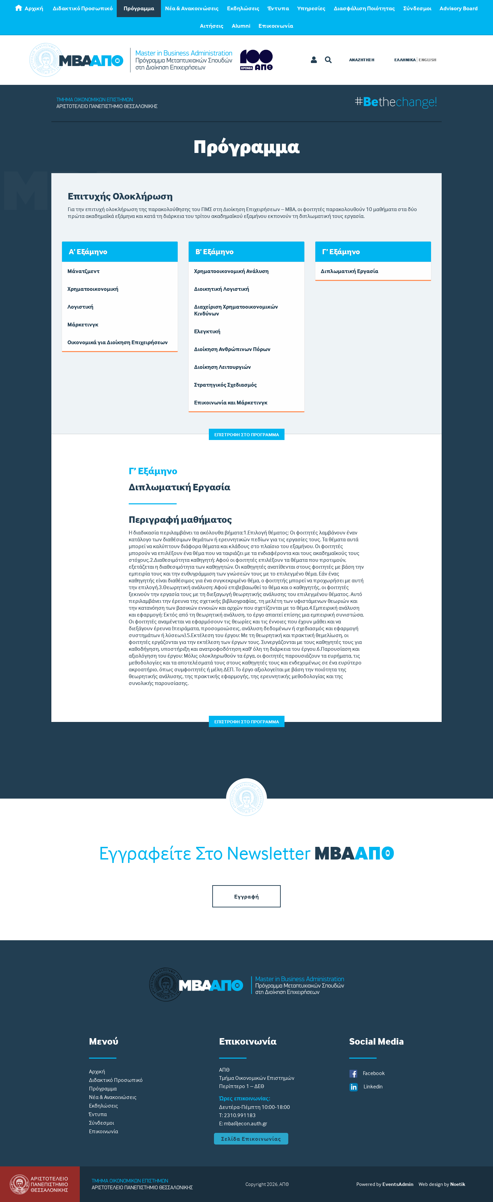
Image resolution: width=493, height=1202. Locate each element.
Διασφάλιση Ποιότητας (364, 8)
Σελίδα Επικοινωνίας (251, 1138)
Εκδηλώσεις (243, 8)
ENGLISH (428, 59)
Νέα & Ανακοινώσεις (192, 8)
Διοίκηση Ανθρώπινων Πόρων (232, 349)
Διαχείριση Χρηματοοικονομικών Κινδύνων (236, 310)
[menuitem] (30, 8)
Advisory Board (459, 8)
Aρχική (29, 8)
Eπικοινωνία (275, 25)
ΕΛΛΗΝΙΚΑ (405, 59)
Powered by (368, 1184)
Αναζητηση (362, 59)
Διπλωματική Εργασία (349, 271)
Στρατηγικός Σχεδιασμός (225, 384)
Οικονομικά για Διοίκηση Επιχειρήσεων (117, 342)
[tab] (120, 251)
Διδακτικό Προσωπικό (83, 8)
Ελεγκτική (207, 331)
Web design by (434, 1184)
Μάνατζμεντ (83, 271)
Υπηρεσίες (311, 8)
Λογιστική (80, 306)
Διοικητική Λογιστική (221, 288)
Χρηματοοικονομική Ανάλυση (231, 271)
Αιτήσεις (212, 25)
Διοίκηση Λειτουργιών (222, 366)
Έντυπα (278, 8)
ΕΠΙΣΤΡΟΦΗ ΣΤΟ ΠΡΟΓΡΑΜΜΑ (246, 434)
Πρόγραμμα (139, 8)
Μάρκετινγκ (82, 324)
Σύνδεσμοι (417, 8)
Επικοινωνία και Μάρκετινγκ (230, 402)
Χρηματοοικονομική (92, 288)
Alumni (241, 25)
